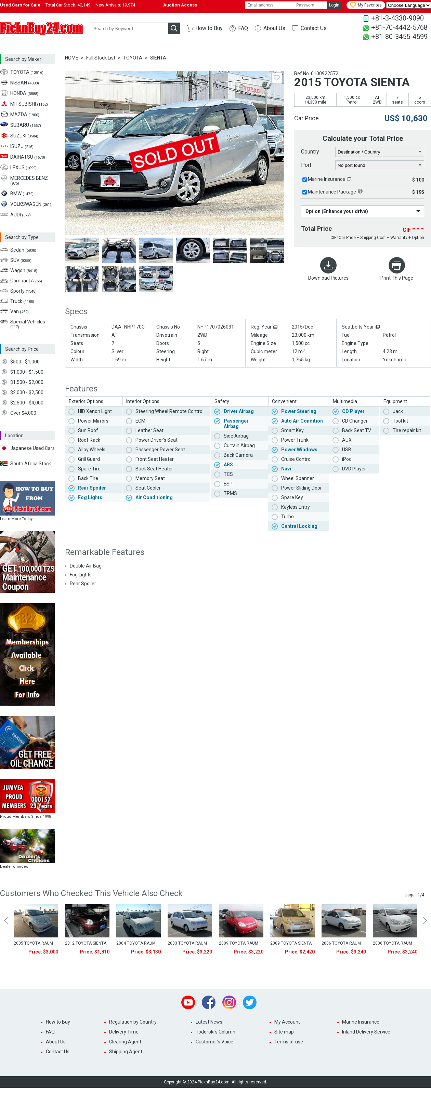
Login (334, 5)
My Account (287, 1022)
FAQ (243, 28)
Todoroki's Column (215, 1032)
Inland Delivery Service (366, 1032)
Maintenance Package (332, 192)
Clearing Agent (125, 1041)
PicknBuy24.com (41, 28)
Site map (284, 1032)
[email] (269, 5)
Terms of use (288, 1041)
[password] (310, 5)
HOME (71, 58)
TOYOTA (132, 58)
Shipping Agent (125, 1051)
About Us (274, 28)
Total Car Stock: (67, 5)
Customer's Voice (214, 1041)
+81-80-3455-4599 (399, 36)
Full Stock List (100, 58)
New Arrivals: (115, 5)
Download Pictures (328, 278)
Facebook (209, 1002)
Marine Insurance (326, 179)
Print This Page (396, 278)
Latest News (209, 1022)
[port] (380, 165)
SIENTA (158, 58)
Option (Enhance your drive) (336, 211)
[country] (380, 152)
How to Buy (209, 28)
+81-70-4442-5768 (399, 27)
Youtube (188, 1002)
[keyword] (129, 28)
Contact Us (314, 28)
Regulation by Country (133, 1022)
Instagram (229, 1002)
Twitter (250, 1002)
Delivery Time (124, 1032)
